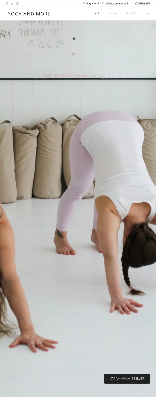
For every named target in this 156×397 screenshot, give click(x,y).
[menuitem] (126, 13)
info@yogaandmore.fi (117, 3)
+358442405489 (142, 3)
